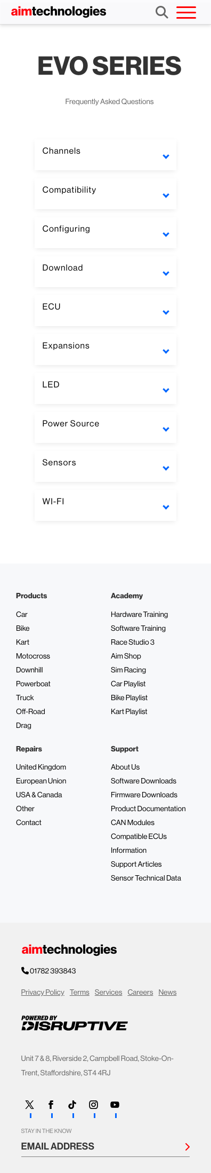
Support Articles (136, 864)
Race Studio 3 (133, 642)
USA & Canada (39, 795)
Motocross (33, 656)
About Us (125, 767)
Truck (25, 698)
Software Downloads (143, 781)
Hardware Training (139, 615)
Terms (80, 992)
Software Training (138, 628)
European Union (41, 781)
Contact (29, 823)
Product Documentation (148, 809)
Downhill (29, 670)
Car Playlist (128, 684)
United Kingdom (41, 767)
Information (129, 850)
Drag (23, 726)
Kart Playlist (129, 712)
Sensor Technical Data (146, 878)
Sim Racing (128, 670)
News (167, 992)
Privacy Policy (42, 992)
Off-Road (30, 712)
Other (25, 809)
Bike (23, 628)
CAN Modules (133, 823)
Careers (140, 992)
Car (22, 615)
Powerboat (33, 684)
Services (109, 992)
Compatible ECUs (139, 837)
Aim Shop (126, 656)
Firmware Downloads (144, 795)
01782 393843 (53, 971)
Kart (22, 642)
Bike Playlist (129, 698)
